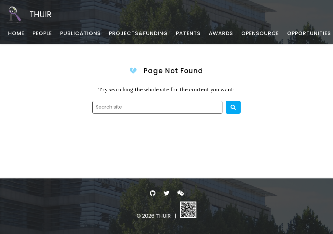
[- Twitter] (166, 193)
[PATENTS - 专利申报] (188, 33)
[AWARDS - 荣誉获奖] (221, 33)
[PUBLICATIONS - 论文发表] (80, 33)
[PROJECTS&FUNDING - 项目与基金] (138, 33)
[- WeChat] (180, 193)
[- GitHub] (152, 193)
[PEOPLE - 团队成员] (42, 33)
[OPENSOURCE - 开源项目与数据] (260, 33)
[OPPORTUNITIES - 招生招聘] (309, 33)
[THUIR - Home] (29, 14)
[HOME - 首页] (16, 33)
